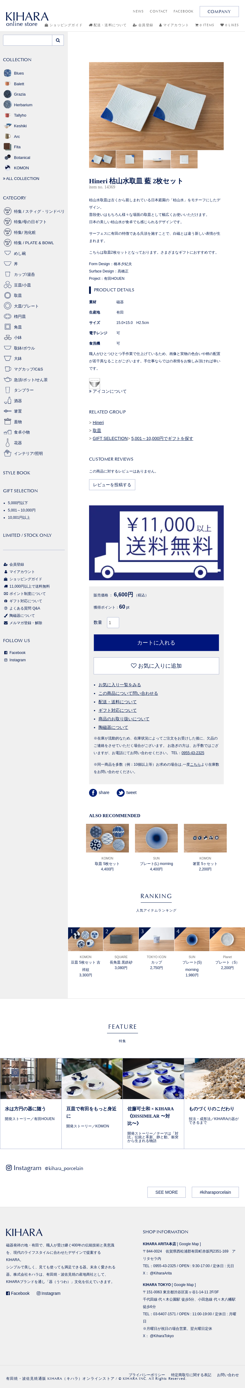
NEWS (138, 11)
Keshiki (15, 126)
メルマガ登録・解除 (22, 623)
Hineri (98, 422)
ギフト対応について (117, 710)
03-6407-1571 (164, 1314)
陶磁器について (113, 727)
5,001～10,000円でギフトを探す (162, 438)
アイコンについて (108, 391)
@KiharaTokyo (162, 1336)
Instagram (14, 660)
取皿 (97, 430)
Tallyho (14, 115)
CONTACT (158, 11)
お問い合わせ (228, 1375)
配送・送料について (108, 25)
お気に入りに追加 (156, 666)
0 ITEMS (204, 25)
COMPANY (219, 11)
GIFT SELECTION (110, 438)
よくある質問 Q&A (21, 608)
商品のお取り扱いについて (124, 718)
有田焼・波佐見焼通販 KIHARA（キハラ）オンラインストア (60, 1378)
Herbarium (18, 105)
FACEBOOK (184, 11)
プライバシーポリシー (147, 1375)
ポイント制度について (24, 594)
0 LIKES (229, 25)
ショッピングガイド (64, 25)
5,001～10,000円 (22, 510)
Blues (13, 73)
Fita (12, 147)
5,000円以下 (18, 503)
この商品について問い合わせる (128, 693)
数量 (98, 622)
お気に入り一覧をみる (119, 684)
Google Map (189, 1244)
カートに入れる (156, 643)
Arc (11, 136)
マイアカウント (174, 25)
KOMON (16, 168)
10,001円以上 (19, 517)
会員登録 (143, 25)
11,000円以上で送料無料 (26, 586)
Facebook (14, 653)
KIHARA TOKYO (157, 1285)
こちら (195, 764)
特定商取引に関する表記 (191, 1375)
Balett (13, 84)
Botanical (16, 157)
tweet (126, 792)
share (99, 792)
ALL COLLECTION (21, 178)
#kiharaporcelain (215, 1192)
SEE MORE (166, 1192)
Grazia (14, 94)
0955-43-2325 (192, 753)
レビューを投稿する (112, 484)
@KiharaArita (161, 1273)
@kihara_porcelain (64, 1168)
